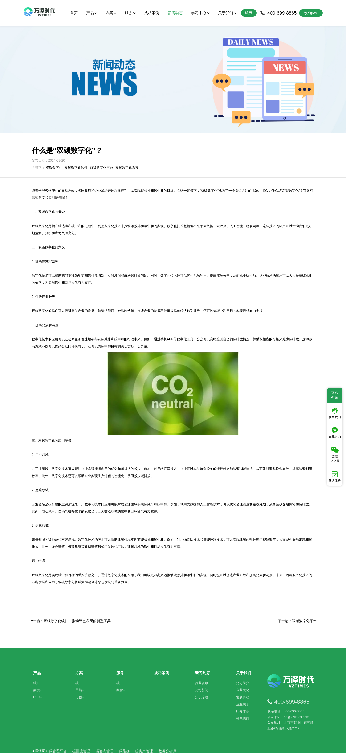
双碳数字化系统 (126, 146)
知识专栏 (202, 678)
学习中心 (200, 13)
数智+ (121, 671)
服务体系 (243, 693)
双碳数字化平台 (101, 146)
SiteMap (255, 746)
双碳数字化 (54, 146)
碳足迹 (124, 730)
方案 (111, 13)
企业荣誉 (243, 685)
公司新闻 (202, 671)
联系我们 (243, 700)
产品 (91, 13)
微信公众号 (334, 455)
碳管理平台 (58, 730)
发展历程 (243, 678)
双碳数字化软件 (76, 146)
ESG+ (37, 678)
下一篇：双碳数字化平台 (297, 599)
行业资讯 (202, 664)
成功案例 (151, 13)
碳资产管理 (144, 730)
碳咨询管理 (104, 730)
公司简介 (243, 664)
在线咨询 (335, 432)
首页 (74, 13)
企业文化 (243, 671)
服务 (130, 13)
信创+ (80, 678)
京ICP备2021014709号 (232, 746)
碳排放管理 (81, 730)
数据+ (37, 671)
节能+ (80, 671)
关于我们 (227, 13)
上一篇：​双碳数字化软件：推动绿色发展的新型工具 (70, 599)
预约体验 (335, 476)
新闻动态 (175, 13)
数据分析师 (167, 730)
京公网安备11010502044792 (192, 746)
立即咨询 (334, 395)
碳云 (248, 13)
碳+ (35, 664)
